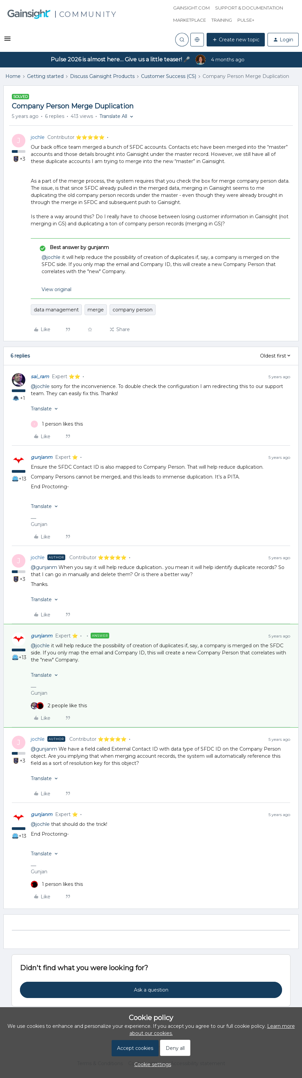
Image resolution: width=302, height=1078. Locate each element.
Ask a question (151, 990)
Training (221, 20)
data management (56, 310)
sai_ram (40, 376)
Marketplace (189, 20)
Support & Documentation (249, 8)
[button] (7, 41)
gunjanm (41, 457)
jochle (38, 137)
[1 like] (57, 424)
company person (133, 310)
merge (96, 310)
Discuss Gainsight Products (102, 76)
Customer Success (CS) (168, 76)
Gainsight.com (191, 8)
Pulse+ (245, 20)
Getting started (45, 76)
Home (13, 76)
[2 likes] (59, 705)
